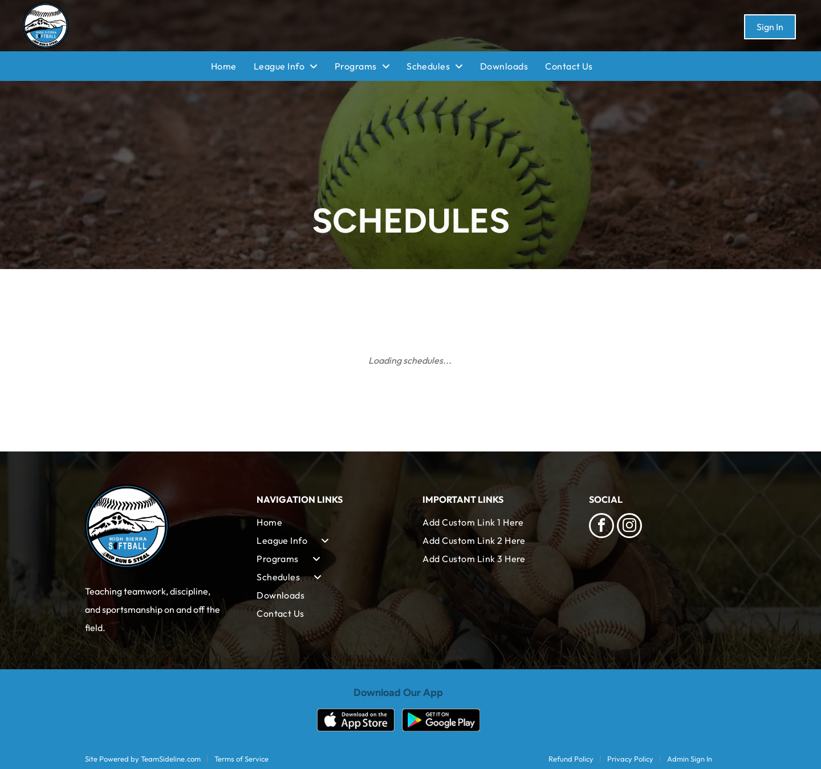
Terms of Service (241, 758)
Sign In (770, 26)
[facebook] (601, 527)
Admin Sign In (689, 758)
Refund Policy (571, 758)
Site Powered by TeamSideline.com (143, 758)
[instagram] (629, 527)
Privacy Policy (630, 758)
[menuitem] (232, 66)
